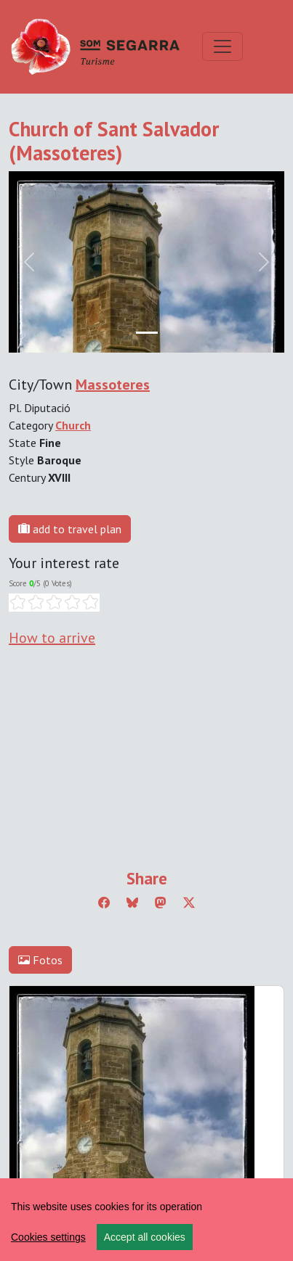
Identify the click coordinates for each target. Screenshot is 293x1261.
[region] (146, 1219)
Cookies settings (48, 1237)
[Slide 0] (147, 332)
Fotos (40, 960)
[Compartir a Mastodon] (160, 902)
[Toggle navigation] (222, 46)
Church (73, 425)
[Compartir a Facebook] (104, 902)
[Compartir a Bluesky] (132, 902)
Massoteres (113, 384)
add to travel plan (69, 529)
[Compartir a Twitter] (189, 902)
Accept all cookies (144, 1237)
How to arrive (52, 637)
